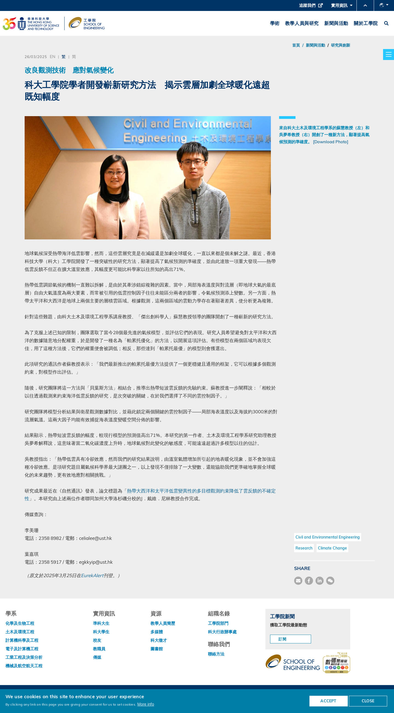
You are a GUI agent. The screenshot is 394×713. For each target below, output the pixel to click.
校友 (97, 640)
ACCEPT (328, 700)
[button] (365, 5)
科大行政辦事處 (222, 631)
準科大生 (101, 623)
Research (304, 548)
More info (145, 704)
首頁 (296, 45)
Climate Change (332, 548)
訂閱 (283, 639)
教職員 (99, 648)
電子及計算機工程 (21, 648)
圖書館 (156, 648)
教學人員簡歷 (162, 623)
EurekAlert (92, 575)
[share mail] (298, 581)
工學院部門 (218, 623)
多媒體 (156, 631)
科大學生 (101, 631)
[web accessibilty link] (336, 663)
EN (52, 56)
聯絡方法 (216, 654)
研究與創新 (340, 45)
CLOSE (368, 700)
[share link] (319, 581)
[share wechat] (330, 581)
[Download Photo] (330, 141)
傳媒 (97, 657)
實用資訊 (342, 7)
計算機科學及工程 (21, 640)
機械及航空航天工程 (23, 665)
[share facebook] (309, 581)
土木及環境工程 (19, 631)
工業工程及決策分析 (23, 657)
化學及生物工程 (19, 623)
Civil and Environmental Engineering (328, 537)
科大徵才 (158, 640)
